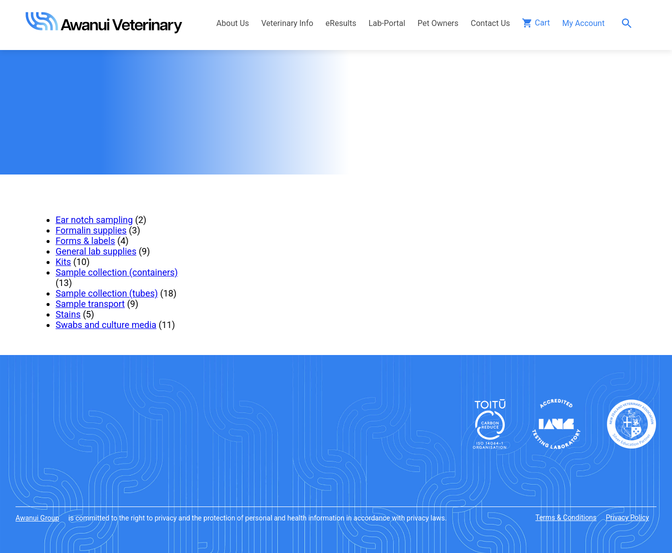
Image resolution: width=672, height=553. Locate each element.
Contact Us (490, 23)
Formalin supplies (91, 230)
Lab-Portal (387, 23)
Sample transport (90, 303)
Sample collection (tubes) (107, 293)
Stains (68, 314)
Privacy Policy (627, 518)
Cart (542, 23)
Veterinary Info (287, 23)
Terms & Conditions (565, 518)
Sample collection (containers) (117, 272)
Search (629, 23)
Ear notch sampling (94, 219)
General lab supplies (96, 251)
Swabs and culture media (106, 325)
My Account (583, 23)
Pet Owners (438, 23)
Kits (63, 261)
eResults (340, 23)
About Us (232, 23)
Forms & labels (85, 241)
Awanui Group (37, 518)
